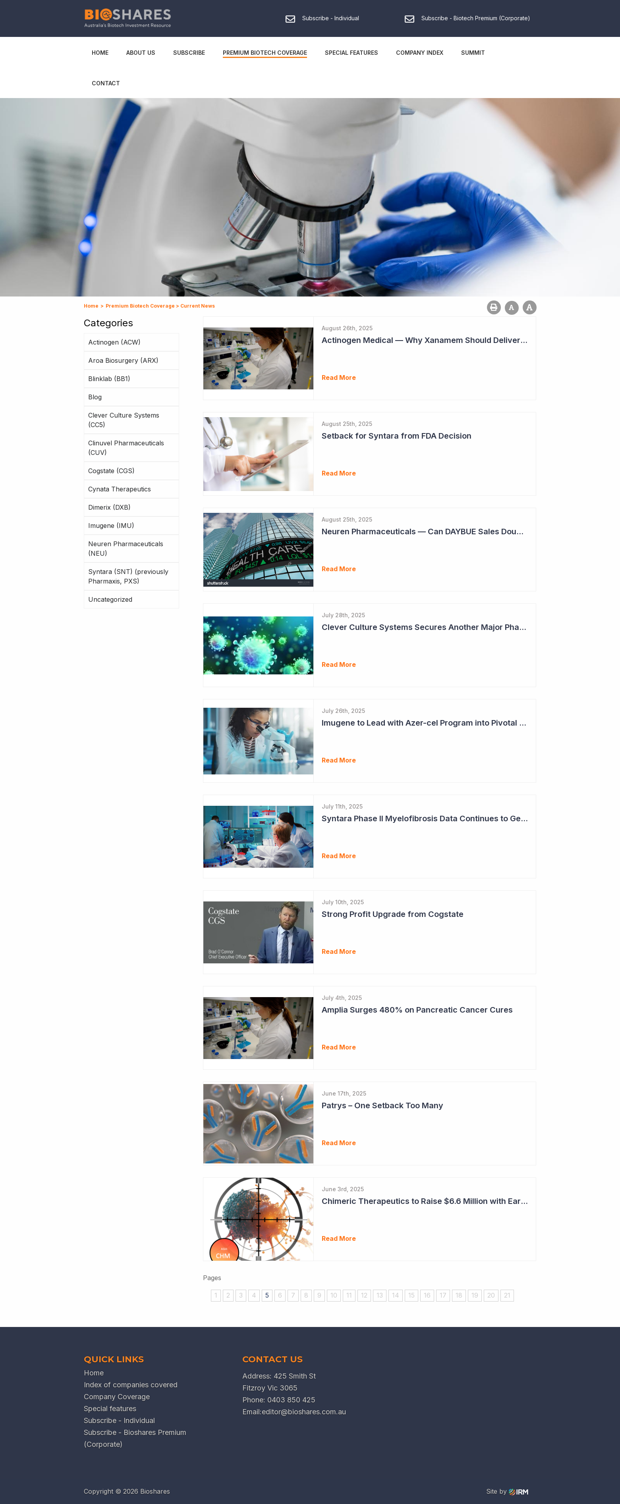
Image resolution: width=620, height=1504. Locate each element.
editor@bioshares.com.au (304, 1412)
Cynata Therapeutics (119, 489)
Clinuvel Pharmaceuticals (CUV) (126, 447)
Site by (507, 1491)
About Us (140, 52)
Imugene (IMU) (111, 526)
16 (427, 1295)
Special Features (351, 52)
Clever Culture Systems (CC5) (123, 420)
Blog (95, 397)
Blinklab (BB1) (109, 379)
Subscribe (189, 52)
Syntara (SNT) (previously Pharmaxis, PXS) (128, 576)
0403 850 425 (291, 1400)
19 (474, 1295)
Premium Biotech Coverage (265, 52)
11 (349, 1295)
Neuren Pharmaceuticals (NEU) (125, 548)
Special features (110, 1408)
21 (507, 1295)
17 (443, 1295)
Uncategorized (110, 599)
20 (491, 1295)
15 (411, 1295)
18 (459, 1295)
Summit (473, 52)
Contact (106, 83)
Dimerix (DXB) (109, 507)
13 (380, 1295)
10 (333, 1295)
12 (364, 1295)
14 (395, 1295)
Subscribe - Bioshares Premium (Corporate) (135, 1438)
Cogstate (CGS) (111, 471)
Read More (339, 377)
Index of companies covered (131, 1385)
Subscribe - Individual (119, 1420)
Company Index (419, 52)
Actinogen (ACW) (114, 342)
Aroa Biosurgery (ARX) (123, 360)
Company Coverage (117, 1396)
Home (100, 52)
